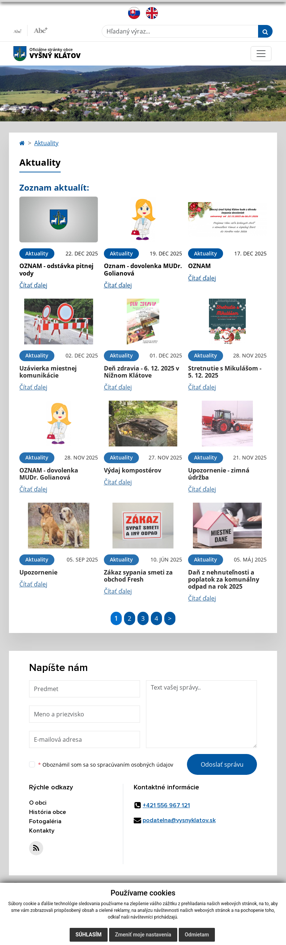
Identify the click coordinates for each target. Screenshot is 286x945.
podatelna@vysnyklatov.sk (179, 820)
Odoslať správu (222, 764)
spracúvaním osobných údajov (135, 764)
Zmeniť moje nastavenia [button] (143, 935)
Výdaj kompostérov (132, 470)
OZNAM (199, 266)
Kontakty (41, 831)
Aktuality (46, 143)
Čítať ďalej (33, 285)
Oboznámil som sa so (105, 764)
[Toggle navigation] (261, 53)
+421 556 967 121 (166, 805)
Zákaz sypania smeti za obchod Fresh (138, 575)
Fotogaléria (45, 821)
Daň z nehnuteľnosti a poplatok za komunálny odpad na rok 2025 (223, 579)
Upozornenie (38, 572)
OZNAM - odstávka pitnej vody (56, 269)
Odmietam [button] (197, 935)
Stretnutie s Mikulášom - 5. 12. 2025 (224, 371)
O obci (38, 803)
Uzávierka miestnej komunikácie (48, 371)
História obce (47, 812)
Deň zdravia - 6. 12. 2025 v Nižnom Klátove (141, 371)
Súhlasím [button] (89, 935)
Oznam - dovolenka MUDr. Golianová (143, 269)
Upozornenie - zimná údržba (219, 473)
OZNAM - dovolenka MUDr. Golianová (48, 473)
